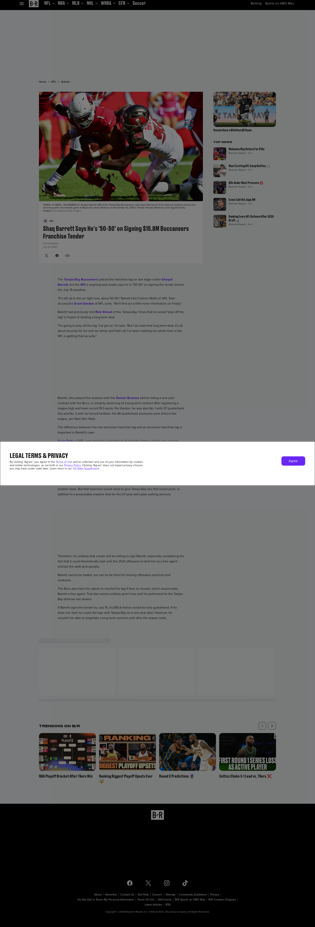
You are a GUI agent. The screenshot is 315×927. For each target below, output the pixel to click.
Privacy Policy (72, 465)
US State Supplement (86, 468)
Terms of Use (64, 462)
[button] (293, 461)
